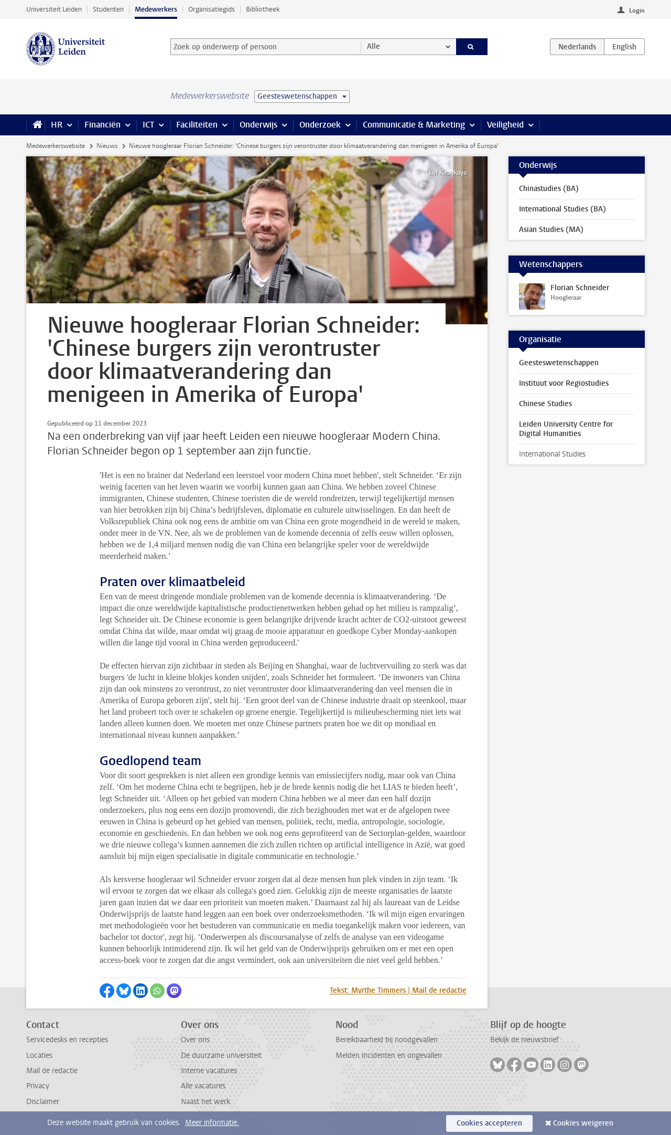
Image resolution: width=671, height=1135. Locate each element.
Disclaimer (42, 1102)
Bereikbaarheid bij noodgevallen (387, 1040)
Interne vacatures (209, 1071)
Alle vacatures (203, 1086)
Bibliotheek (263, 9)
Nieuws (106, 146)
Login (637, 10)
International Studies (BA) (562, 209)
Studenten (108, 9)
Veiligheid (505, 124)
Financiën (102, 124)
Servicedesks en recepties (67, 1040)
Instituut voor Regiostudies (564, 383)
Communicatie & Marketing (414, 124)
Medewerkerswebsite (55, 146)
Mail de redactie (52, 1071)
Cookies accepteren (489, 1123)
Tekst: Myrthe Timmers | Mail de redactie (398, 990)
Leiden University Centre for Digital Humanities (566, 429)
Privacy (37, 1086)
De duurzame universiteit (221, 1055)
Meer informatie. (212, 1123)
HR (56, 124)
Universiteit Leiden (54, 9)
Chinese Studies (545, 404)
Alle (373, 46)
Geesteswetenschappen (559, 363)
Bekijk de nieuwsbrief (524, 1040)
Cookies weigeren (583, 1123)
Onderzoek (320, 124)
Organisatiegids (211, 9)
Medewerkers (156, 9)
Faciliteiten (197, 124)
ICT (148, 124)
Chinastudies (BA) (549, 189)
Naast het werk (205, 1102)
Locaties (39, 1055)
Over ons (195, 1040)
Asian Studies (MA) (551, 230)
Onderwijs (258, 124)
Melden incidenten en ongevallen (389, 1055)
